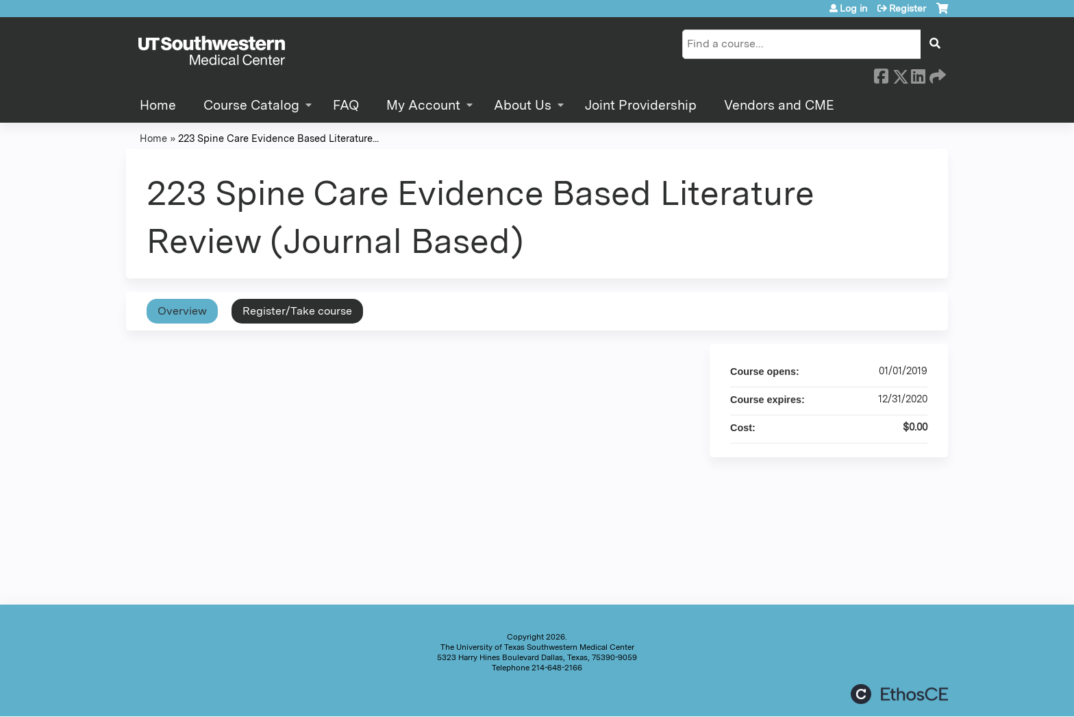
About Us (522, 105)
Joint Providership (641, 105)
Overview (182, 310)
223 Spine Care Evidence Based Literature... (278, 138)
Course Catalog (251, 105)
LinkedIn (918, 74)
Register (907, 8)
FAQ (346, 105)
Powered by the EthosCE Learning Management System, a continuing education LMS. (899, 694)
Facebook (881, 74)
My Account (423, 105)
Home (158, 105)
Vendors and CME (779, 105)
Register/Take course (297, 310)
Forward (936, 74)
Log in (853, 8)
